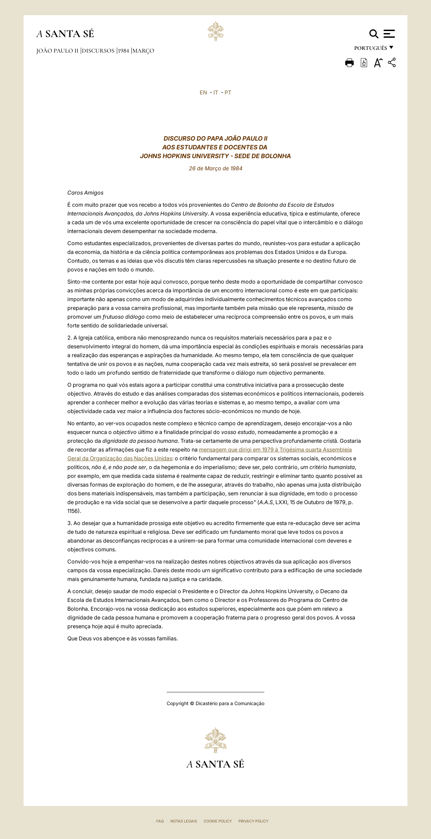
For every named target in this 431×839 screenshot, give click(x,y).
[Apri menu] (388, 33)
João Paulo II (58, 50)
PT (228, 92)
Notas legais (183, 821)
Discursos (99, 50)
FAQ (160, 821)
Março (143, 50)
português (370, 50)
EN (203, 92)
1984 (124, 50)
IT (215, 92)
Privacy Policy (253, 821)
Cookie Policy (218, 821)
